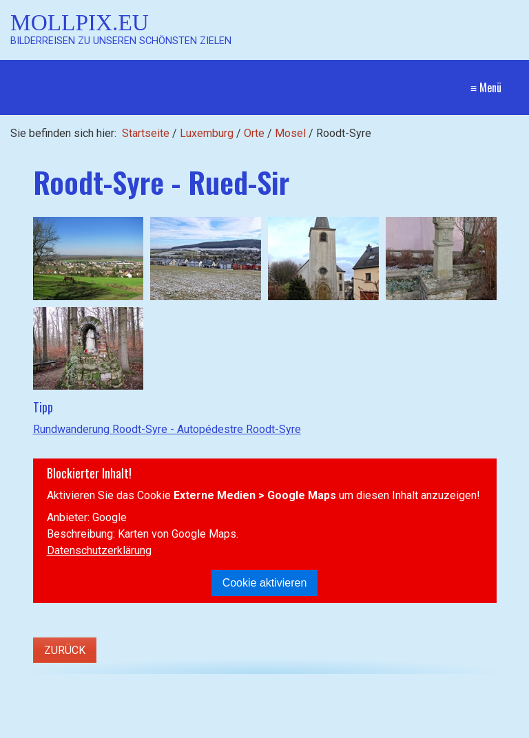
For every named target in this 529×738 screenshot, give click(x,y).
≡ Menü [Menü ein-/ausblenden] (485, 87)
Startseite (145, 133)
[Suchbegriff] (137, 706)
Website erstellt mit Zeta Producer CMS (305, 730)
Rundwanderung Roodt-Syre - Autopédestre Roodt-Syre (167, 429)
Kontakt (380, 705)
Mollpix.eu (79, 22)
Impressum (434, 705)
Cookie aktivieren (264, 583)
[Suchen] (240, 705)
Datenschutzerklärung (99, 550)
